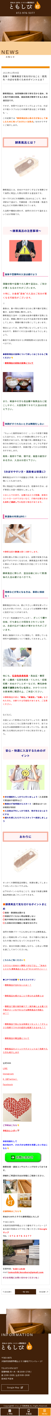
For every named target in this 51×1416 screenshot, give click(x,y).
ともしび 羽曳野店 (22, 1406)
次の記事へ (43, 1292)
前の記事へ (8, 1292)
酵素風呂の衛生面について (17, 1038)
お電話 (28, 1412)
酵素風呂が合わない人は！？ (18, 985)
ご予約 (9, 1412)
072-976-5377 (25, 12)
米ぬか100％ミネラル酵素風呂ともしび (21, 1216)
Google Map (15, 1387)
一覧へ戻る (25, 1292)
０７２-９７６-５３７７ (20, 1236)
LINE (5, 1068)
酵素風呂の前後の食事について (19, 363)
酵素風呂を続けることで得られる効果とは (24, 995)
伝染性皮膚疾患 (20, 675)
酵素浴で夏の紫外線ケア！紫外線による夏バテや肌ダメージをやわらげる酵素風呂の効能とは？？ (25, 1010)
